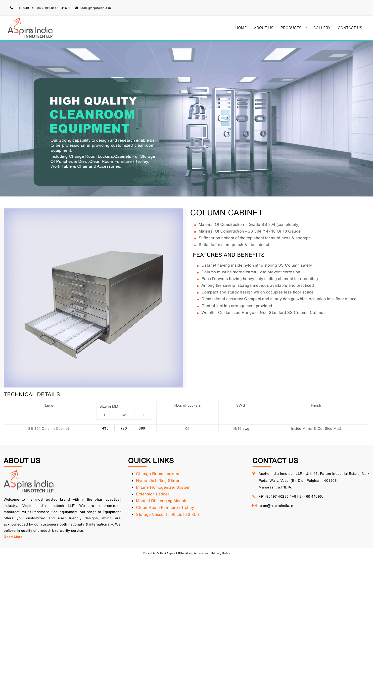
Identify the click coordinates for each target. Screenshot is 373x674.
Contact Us (350, 28)
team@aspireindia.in (96, 8)
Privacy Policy (220, 553)
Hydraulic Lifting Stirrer (158, 481)
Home (241, 28)
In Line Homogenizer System (163, 487)
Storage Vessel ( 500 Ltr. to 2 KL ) (167, 514)
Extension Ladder (152, 494)
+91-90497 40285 (28, 8)
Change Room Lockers (157, 474)
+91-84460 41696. (58, 8)
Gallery (322, 28)
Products (291, 28)
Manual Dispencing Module (161, 501)
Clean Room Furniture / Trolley (165, 507)
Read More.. (14, 537)
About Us (264, 28)
